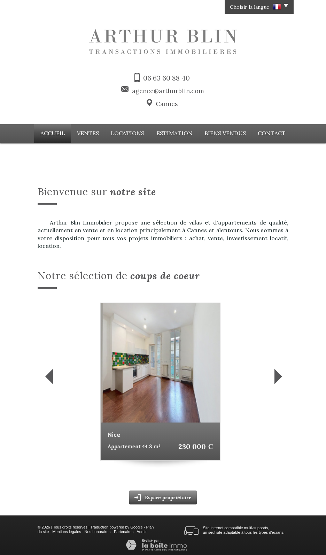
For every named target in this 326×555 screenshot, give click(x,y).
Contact (268, 133)
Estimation (175, 133)
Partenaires (123, 531)
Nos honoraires (98, 531)
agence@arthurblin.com (168, 91)
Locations (130, 133)
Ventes (91, 133)
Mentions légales (66, 531)
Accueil (56, 133)
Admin (142, 531)
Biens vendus (223, 133)
